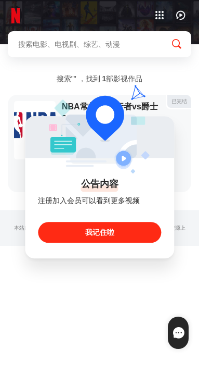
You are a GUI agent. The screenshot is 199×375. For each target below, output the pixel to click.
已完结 (179, 101)
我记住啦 (99, 233)
